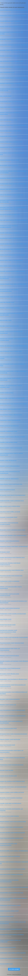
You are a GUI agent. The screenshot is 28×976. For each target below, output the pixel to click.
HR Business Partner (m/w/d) (7, 916)
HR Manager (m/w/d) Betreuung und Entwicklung (11, 39)
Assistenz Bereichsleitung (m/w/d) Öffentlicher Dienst (12, 557)
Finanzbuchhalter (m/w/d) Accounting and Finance (11, 892)
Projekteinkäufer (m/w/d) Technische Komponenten (12, 101)
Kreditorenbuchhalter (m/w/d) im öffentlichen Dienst (12, 500)
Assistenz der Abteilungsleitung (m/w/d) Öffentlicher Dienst (13, 345)
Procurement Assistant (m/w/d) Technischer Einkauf (12, 643)
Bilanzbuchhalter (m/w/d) (5, 320)
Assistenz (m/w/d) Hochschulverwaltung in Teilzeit (11, 26)
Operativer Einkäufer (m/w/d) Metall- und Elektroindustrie (13, 284)
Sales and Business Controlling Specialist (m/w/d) (11, 61)
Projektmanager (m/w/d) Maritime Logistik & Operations (13, 952)
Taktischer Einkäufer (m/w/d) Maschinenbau (10, 739)
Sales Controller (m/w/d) (5, 96)
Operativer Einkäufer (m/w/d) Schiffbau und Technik (12, 792)
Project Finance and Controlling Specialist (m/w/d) (11, 838)
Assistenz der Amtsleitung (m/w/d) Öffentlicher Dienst (12, 781)
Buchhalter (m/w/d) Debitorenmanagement (10, 608)
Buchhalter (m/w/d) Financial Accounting (9, 326)
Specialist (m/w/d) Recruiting (6, 770)
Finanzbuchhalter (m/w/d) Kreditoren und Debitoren (12, 934)
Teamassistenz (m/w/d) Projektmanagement (10, 420)
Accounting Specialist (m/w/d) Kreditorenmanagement (12, 832)
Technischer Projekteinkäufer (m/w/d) (8, 431)
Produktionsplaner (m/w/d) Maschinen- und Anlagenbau (13, 183)
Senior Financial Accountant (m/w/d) (8, 728)
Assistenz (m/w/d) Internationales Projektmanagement (12, 254)
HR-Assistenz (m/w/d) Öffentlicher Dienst (9, 673)
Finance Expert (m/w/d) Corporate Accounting (10, 107)
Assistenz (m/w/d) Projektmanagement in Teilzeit (11, 141)
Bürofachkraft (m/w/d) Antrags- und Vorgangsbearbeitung (13, 786)
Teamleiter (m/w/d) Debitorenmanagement (9, 55)
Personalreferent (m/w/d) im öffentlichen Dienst (11, 238)
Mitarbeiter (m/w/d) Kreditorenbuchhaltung (9, 466)
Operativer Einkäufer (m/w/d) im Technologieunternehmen (13, 77)
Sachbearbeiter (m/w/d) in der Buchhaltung (10, 856)
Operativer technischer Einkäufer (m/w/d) (9, 160)
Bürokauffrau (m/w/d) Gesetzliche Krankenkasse (11, 797)
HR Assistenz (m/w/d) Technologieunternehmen (11, 929)
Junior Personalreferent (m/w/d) (7, 72)
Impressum (9, 974)
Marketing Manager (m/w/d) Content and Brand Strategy (13, 821)
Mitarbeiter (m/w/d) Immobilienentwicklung (9, 307)
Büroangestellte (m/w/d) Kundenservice (9, 165)
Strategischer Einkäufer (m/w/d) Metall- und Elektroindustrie (14, 546)
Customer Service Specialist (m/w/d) (8, 775)
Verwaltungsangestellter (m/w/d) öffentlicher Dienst (12, 570)
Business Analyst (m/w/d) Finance (8, 947)
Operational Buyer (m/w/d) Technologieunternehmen (12, 147)
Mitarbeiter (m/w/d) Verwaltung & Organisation (10, 83)
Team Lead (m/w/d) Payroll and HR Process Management (13, 220)
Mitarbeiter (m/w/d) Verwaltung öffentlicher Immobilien (12, 436)
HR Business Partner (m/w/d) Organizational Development (13, 733)
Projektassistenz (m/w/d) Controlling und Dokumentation (13, 613)
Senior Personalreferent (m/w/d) (7, 489)
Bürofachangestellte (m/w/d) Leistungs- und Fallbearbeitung (14, 850)
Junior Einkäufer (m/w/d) (5, 619)
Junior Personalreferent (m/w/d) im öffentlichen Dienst (12, 710)
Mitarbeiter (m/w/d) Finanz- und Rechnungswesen (11, 827)
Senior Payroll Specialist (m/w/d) (7, 745)
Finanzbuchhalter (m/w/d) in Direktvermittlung (10, 130)
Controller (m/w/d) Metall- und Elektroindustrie (10, 803)
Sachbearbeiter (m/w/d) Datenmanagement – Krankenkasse (14, 44)
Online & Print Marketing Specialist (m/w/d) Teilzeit (11, 194)
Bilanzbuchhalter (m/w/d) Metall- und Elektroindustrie (12, 398)
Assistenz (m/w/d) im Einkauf (6, 392)
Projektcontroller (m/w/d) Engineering (8, 136)
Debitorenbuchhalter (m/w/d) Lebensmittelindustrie (11, 296)
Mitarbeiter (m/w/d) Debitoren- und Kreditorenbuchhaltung (13, 66)
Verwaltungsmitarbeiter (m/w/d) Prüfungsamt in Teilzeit (12, 869)
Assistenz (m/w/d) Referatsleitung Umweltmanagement (12, 715)
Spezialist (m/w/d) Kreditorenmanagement (9, 232)
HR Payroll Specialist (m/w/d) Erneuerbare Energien (12, 249)
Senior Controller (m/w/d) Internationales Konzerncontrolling (14, 637)
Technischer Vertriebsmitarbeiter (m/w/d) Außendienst (12, 271)
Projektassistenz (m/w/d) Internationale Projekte (11, 958)
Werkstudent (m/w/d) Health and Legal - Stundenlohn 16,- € (14, 50)
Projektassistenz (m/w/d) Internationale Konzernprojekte (13, 15)
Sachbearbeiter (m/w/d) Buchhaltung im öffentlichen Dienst (13, 679)
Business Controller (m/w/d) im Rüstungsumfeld (11, 447)
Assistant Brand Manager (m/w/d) (8, 624)
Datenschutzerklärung (16, 974)
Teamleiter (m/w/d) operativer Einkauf (8, 442)
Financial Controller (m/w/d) (6, 963)
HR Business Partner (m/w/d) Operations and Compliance (13, 403)
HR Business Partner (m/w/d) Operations (9, 816)
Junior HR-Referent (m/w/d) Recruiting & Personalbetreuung (14, 10)
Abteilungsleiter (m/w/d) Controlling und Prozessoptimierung (14, 887)
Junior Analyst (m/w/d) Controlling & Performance (11, 874)
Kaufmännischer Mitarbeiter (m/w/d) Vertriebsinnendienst (13, 535)
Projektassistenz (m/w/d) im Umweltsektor (9, 581)
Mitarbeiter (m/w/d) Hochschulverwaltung (9, 655)
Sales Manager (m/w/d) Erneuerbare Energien (10, 409)
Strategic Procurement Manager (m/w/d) (9, 910)
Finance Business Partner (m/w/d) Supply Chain (11, 484)
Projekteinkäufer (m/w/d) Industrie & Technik (10, 905)
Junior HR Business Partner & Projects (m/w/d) (11, 351)
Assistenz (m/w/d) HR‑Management (8, 460)
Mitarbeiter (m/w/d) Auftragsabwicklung (9, 189)
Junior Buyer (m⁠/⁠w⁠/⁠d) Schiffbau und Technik (10, 511)
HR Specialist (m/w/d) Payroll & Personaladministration (12, 495)
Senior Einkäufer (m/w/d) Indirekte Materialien (10, 265)
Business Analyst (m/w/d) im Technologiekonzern (11, 260)
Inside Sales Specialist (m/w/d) (7, 302)
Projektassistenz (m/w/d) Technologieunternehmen (11, 764)
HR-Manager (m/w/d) (5, 552)
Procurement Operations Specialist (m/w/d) (10, 214)
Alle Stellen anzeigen (14, 969)
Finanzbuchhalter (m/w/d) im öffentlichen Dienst (11, 414)
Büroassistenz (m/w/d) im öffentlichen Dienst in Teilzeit (12, 530)
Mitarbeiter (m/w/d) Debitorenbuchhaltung (9, 541)
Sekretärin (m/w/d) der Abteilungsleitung (9, 478)
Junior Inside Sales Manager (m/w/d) (8, 119)
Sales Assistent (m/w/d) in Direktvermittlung (10, 506)
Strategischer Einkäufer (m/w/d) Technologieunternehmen (13, 178)
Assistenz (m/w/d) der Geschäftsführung (9, 425)
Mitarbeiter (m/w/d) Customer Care (8, 704)
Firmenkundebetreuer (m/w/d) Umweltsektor (10, 21)
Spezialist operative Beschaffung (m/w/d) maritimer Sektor (13, 243)
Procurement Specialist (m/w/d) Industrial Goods (11, 575)
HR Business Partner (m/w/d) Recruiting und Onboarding (13, 125)
